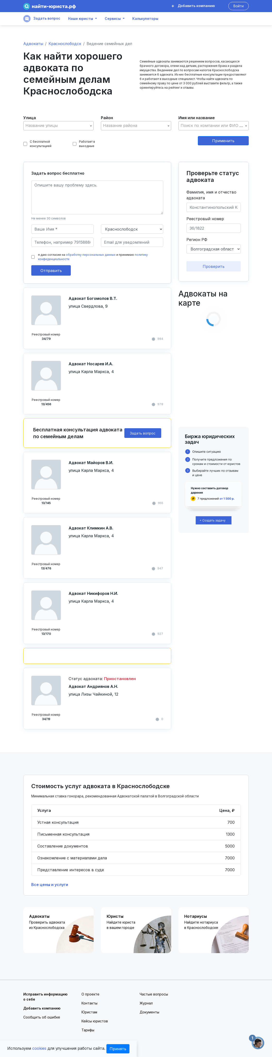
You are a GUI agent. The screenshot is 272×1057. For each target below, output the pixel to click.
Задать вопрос (41, 18)
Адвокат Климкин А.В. (91, 528)
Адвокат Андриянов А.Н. (93, 686)
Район (107, 117)
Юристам (89, 1012)
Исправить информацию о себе (45, 996)
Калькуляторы (145, 19)
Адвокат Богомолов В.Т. (93, 298)
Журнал (146, 1003)
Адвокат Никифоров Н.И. (93, 593)
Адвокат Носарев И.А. (91, 363)
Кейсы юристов (94, 1021)
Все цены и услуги (49, 884)
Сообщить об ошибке (41, 1017)
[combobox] (58, 125)
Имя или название (196, 117)
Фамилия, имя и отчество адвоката (211, 195)
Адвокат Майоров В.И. (91, 462)
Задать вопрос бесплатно (57, 173)
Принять (118, 1048)
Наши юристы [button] (80, 19)
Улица (29, 117)
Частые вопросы (154, 994)
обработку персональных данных (91, 254)
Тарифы (87, 1030)
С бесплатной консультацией (37, 144)
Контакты (89, 1003)
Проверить (213, 266)
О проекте (90, 994)
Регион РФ (196, 239)
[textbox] (58, 125)
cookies (39, 1048)
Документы (149, 1012)
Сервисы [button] (113, 19)
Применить (223, 140)
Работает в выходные (84, 144)
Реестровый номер (205, 218)
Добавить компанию (193, 6)
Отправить (51, 270)
